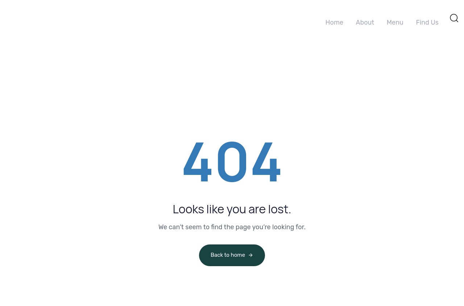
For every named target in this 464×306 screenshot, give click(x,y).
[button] (454, 17)
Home (334, 22)
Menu (395, 22)
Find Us (427, 22)
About (365, 22)
